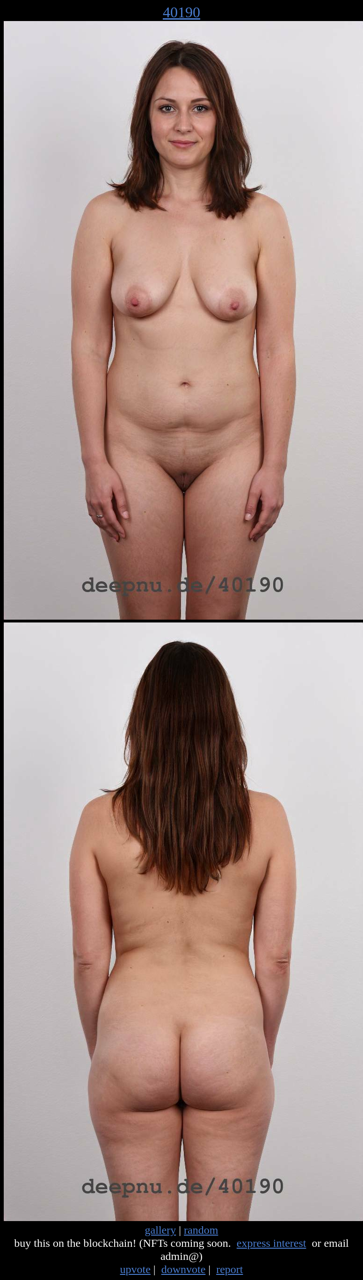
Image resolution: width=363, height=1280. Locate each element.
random (201, 1230)
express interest (271, 1243)
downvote (183, 1269)
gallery (160, 1230)
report (229, 1269)
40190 (181, 12)
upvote (135, 1269)
